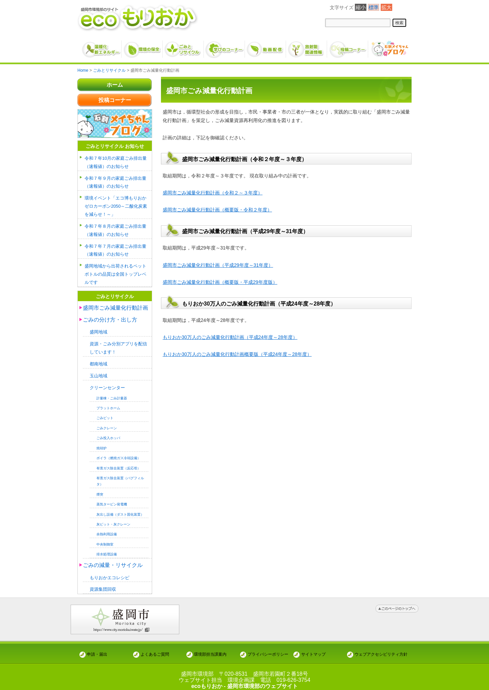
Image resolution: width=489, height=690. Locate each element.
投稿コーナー (114, 100)
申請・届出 (97, 648)
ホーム (115, 85)
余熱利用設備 (106, 529)
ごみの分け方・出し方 (110, 315)
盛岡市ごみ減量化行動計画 (115, 304)
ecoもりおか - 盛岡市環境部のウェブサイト (244, 680)
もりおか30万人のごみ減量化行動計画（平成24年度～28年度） (230, 337)
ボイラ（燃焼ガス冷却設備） (118, 452)
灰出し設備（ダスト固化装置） (120, 509)
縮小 (361, 7)
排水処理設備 (106, 549)
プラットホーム (108, 402)
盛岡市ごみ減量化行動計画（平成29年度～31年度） (218, 265)
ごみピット (104, 412)
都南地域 (98, 359)
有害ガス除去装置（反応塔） (118, 462)
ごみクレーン (106, 422)
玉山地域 (98, 370)
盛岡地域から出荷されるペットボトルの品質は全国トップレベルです (115, 270)
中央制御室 (104, 538)
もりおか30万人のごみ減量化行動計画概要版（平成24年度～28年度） (237, 354)
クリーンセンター (107, 382)
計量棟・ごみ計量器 (111, 392)
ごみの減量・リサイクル (113, 559)
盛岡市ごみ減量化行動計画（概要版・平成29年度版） (220, 282)
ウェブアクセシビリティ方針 (381, 648)
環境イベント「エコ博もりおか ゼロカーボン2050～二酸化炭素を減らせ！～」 (118, 204)
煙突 (99, 488)
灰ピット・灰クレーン (113, 519)
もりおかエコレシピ (109, 571)
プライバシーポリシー (268, 648)
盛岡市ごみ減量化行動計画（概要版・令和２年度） (217, 209)
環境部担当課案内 (210, 648)
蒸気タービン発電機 (111, 499)
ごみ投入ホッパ (108, 432)
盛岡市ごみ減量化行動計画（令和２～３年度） (212, 192)
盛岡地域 (98, 328)
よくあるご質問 (155, 648)
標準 (373, 7)
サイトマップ (313, 648)
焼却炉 (101, 442)
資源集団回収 (103, 583)
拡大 (386, 7)
